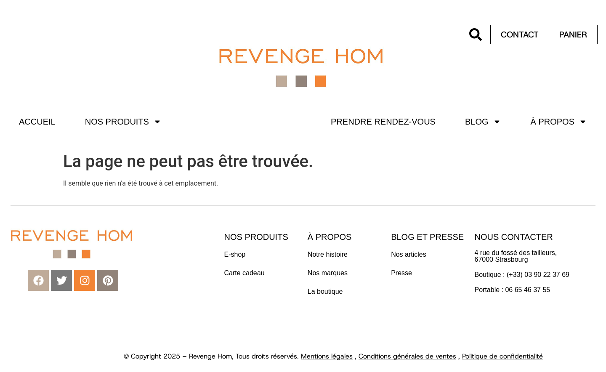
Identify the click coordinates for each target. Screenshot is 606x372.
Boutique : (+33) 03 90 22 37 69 (522, 274)
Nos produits (123, 121)
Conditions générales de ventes (407, 356)
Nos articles (408, 254)
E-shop (235, 254)
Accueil (37, 121)
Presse (401, 272)
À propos (559, 121)
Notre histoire (328, 254)
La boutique (325, 291)
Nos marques (328, 272)
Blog (483, 121)
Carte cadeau (244, 272)
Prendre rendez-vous (383, 121)
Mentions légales (327, 356)
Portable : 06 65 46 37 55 (512, 289)
